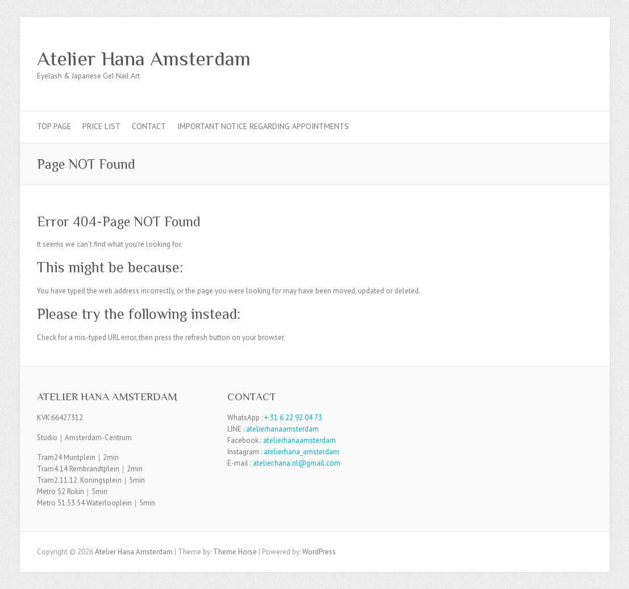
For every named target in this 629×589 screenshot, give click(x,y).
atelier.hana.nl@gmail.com (296, 463)
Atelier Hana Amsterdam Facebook (564, 58)
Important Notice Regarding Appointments (263, 126)
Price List (101, 126)
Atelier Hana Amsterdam (144, 58)
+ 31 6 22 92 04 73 (293, 417)
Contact (149, 126)
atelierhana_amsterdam (301, 452)
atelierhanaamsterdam (282, 429)
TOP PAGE (54, 126)
